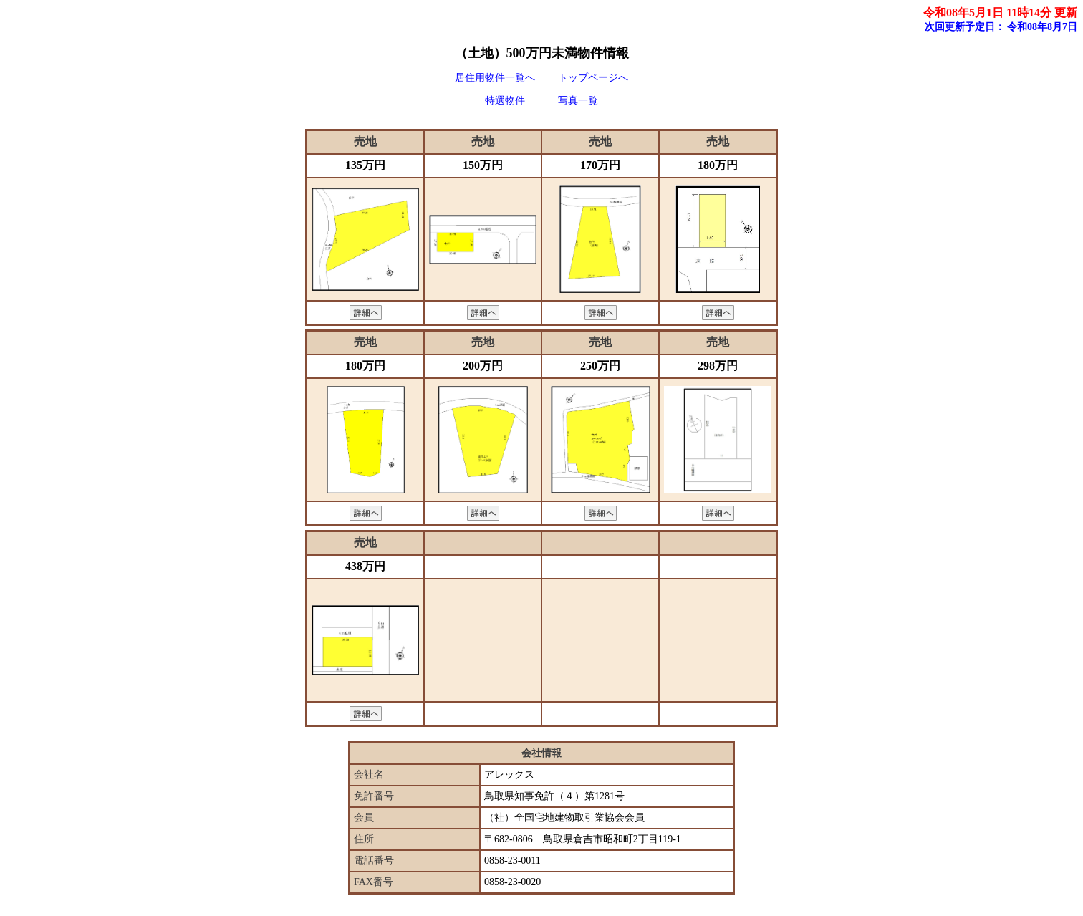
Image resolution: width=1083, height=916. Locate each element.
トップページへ (593, 77)
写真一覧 (578, 100)
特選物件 (505, 100)
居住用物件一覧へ (495, 77)
